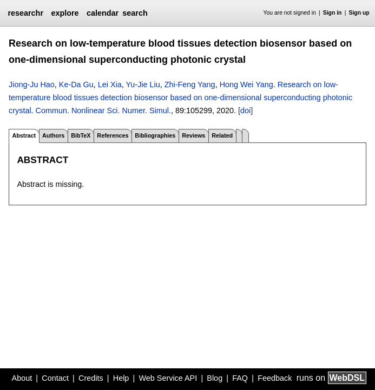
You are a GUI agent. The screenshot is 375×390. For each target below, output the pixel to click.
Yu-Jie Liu (143, 84)
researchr (25, 13)
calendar (103, 13)
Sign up (359, 13)
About (22, 378)
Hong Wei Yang (246, 84)
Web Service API (168, 378)
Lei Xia (110, 84)
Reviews (193, 135)
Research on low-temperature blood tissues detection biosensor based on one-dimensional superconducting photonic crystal (180, 97)
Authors (53, 135)
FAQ (240, 378)
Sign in (332, 13)
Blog (214, 378)
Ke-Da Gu (76, 84)
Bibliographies (155, 135)
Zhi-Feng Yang (190, 84)
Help (121, 378)
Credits (90, 378)
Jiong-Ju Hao (32, 84)
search (134, 13)
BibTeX (80, 135)
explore (64, 13)
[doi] (245, 110)
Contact (55, 378)
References (112, 135)
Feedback (275, 378)
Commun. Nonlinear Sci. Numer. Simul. (103, 110)
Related (222, 135)
